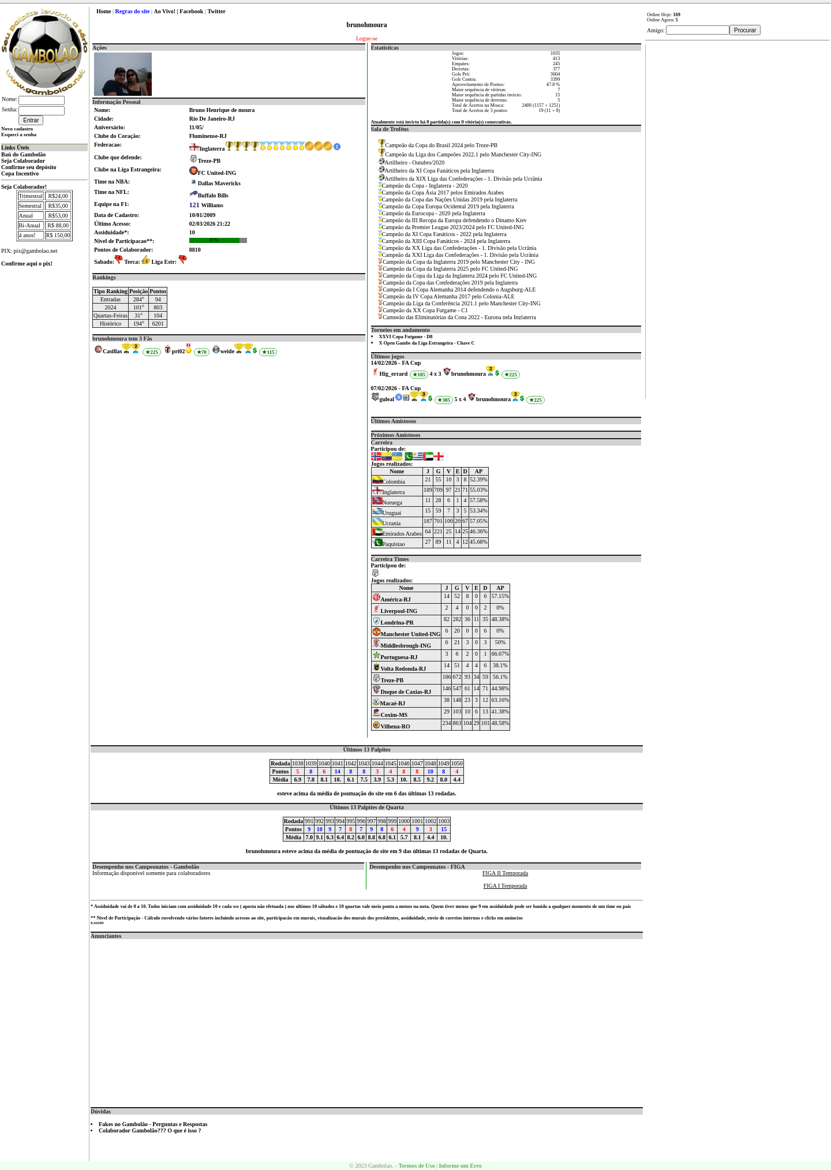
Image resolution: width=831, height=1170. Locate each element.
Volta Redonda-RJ (399, 669)
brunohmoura (468, 374)
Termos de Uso (416, 1165)
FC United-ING (217, 173)
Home (103, 11)
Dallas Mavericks (219, 183)
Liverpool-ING (395, 611)
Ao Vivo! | (167, 11)
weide (227, 351)
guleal (387, 399)
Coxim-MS (390, 715)
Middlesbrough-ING (402, 645)
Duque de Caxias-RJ (402, 692)
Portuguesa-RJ (395, 657)
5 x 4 (460, 399)
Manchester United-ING (406, 634)
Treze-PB (209, 161)
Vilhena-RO (391, 726)
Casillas (112, 351)
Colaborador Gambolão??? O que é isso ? (150, 1130)
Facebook (191, 11)
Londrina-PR (393, 622)
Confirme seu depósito (29, 167)
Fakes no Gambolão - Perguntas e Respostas (153, 1124)
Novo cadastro (17, 129)
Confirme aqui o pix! (27, 263)
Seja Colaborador (23, 161)
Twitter (216, 11)
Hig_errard (394, 374)
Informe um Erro (460, 1165)
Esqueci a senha (18, 134)
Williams (206, 205)
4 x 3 (435, 374)
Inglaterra (207, 148)
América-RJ (391, 599)
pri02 (178, 351)
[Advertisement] (367, 1020)
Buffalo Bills (213, 195)
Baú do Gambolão (23, 154)
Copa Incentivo (20, 173)
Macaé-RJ (389, 703)
